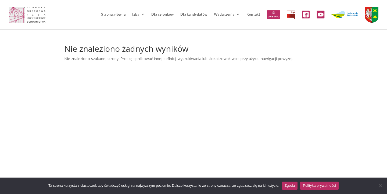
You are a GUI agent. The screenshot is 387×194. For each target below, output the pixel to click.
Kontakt (253, 14)
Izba (135, 14)
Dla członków (162, 14)
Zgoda (290, 185)
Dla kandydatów (193, 14)
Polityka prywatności (319, 185)
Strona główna (113, 14)
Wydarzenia (224, 14)
